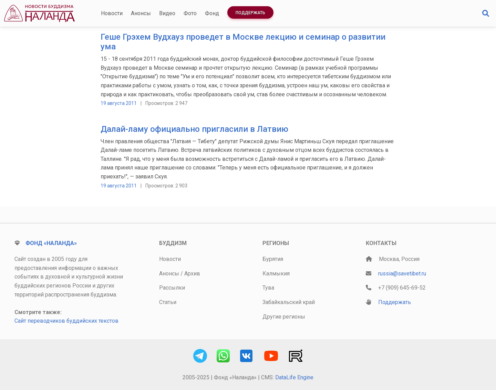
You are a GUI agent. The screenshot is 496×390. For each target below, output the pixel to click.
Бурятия (272, 259)
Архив (192, 273)
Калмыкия (276, 273)
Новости (112, 13)
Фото (190, 13)
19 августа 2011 (119, 103)
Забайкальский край (288, 302)
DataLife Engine (294, 377)
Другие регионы (283, 316)
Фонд (212, 13)
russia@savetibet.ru (402, 273)
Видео (167, 13)
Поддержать (250, 12)
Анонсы (141, 13)
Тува (268, 287)
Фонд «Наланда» (51, 243)
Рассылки (172, 287)
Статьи (167, 302)
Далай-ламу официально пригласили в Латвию (194, 129)
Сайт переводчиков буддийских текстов (66, 321)
